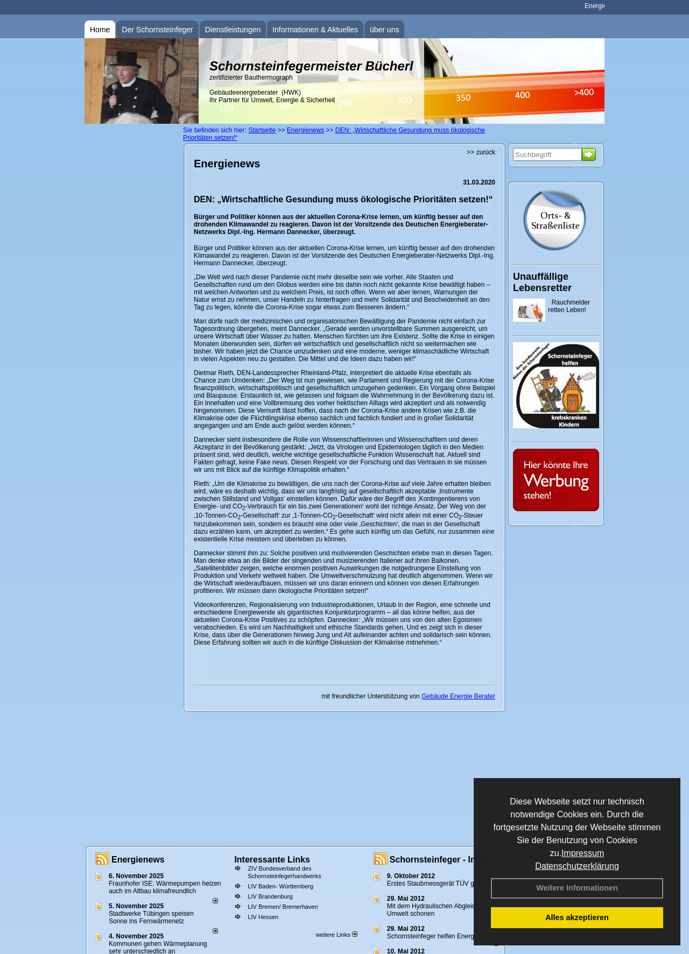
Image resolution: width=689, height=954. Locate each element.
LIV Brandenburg (270, 896)
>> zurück (481, 152)
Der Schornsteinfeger (157, 29)
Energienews (138, 859)
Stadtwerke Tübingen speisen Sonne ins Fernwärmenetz (151, 917)
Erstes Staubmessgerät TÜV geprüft (439, 883)
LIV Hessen (263, 917)
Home (100, 29)
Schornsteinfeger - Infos (439, 859)
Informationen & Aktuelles (315, 29)
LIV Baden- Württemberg (280, 886)
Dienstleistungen (233, 29)
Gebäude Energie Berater (458, 696)
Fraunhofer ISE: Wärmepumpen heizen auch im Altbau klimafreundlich (165, 887)
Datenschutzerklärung (577, 866)
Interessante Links (272, 859)
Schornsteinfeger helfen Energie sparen (444, 936)
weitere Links (336, 934)
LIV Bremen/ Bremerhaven (283, 906)
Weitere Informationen (577, 888)
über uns (384, 29)
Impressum (582, 853)
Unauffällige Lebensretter (542, 282)
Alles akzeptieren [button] (577, 917)
